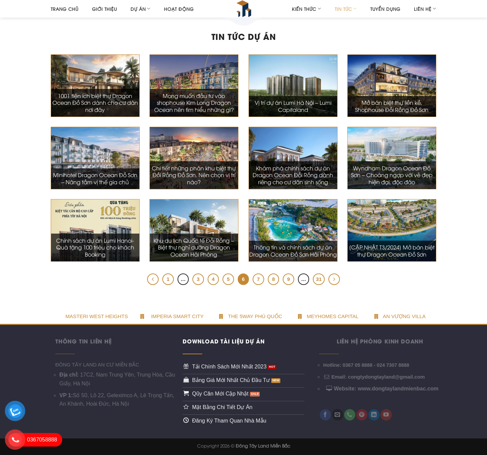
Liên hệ (425, 8)
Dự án (140, 8)
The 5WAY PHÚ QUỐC (250, 316)
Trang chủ (64, 9)
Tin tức (346, 8)
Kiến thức (306, 8)
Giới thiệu (104, 9)
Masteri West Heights (96, 316)
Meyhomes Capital (328, 316)
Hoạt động (179, 9)
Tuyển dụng (385, 9)
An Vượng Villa (400, 316)
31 (319, 279)
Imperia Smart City (177, 316)
